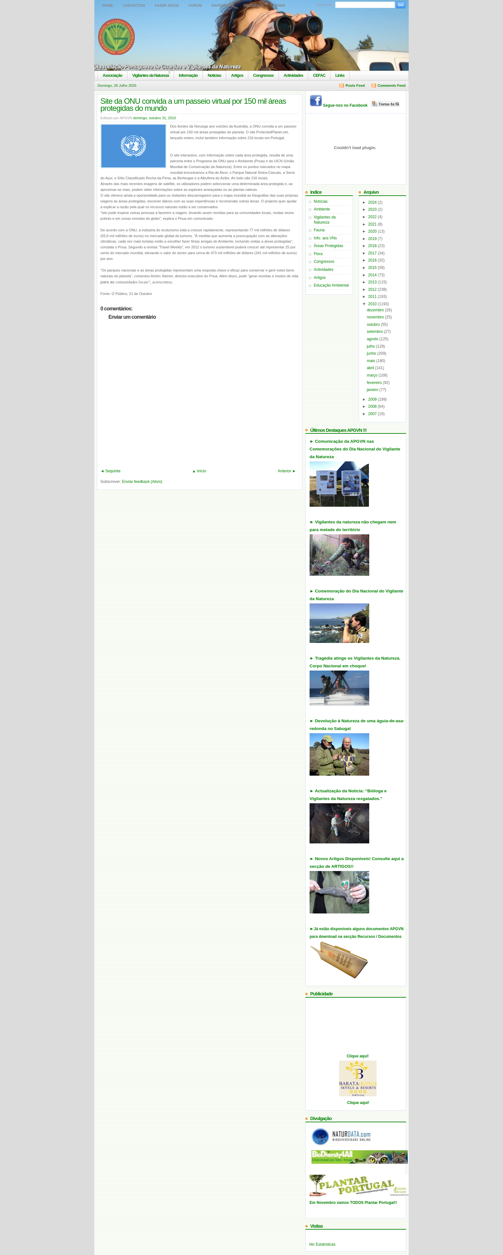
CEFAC (319, 75)
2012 (373, 289)
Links (339, 75)
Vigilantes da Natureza (150, 75)
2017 (373, 253)
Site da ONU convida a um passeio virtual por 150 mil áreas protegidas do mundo (193, 104)
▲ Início (199, 471)
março (373, 375)
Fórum (195, 5)
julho (371, 346)
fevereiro (375, 382)
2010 (373, 304)
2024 (373, 202)
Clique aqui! (358, 1056)
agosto (373, 339)
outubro (374, 324)
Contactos (134, 5)
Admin (279, 5)
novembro (376, 317)
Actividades (293, 75)
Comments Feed (391, 85)
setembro (375, 331)
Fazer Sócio (167, 5)
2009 (373, 399)
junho (372, 353)
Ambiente (322, 209)
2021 (373, 224)
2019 (373, 238)
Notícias (214, 75)
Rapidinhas (222, 5)
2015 (373, 267)
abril (371, 368)
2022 (373, 217)
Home (107, 5)
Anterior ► (287, 471)
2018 (373, 246)
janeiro (373, 389)
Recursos (253, 5)
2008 (373, 406)
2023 (373, 209)
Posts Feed (355, 85)
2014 (373, 275)
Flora (318, 254)
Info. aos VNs (325, 238)
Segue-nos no (361, 105)
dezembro (376, 310)
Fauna (319, 230)
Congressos (263, 75)
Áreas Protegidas (328, 246)
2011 (373, 296)
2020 (373, 231)
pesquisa (324, 4)
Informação (188, 75)
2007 (373, 414)
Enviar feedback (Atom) (142, 481)
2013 (373, 282)
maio (371, 361)
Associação (112, 75)
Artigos (237, 75)
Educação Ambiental (331, 285)
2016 (373, 260)
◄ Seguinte (110, 471)
